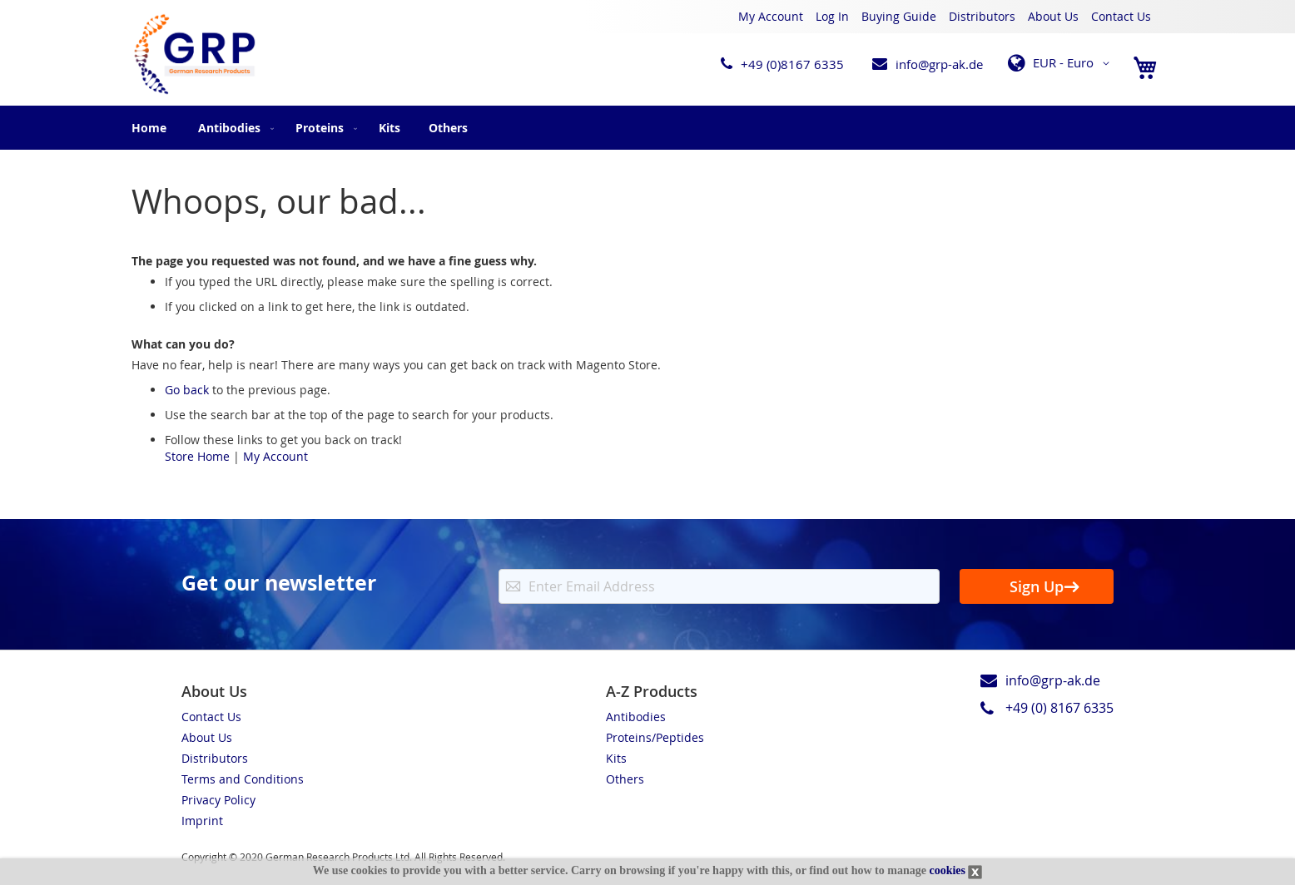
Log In (832, 16)
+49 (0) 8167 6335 (1059, 708)
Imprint (202, 820)
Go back (187, 390)
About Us (1053, 16)
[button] (1061, 63)
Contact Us (1121, 16)
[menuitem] (232, 128)
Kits (616, 758)
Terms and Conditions (242, 779)
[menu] (647, 128)
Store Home (197, 456)
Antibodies (636, 716)
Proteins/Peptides (655, 737)
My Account (770, 16)
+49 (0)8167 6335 (792, 64)
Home (148, 128)
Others (625, 779)
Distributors (982, 16)
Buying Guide (898, 16)
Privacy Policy (218, 800)
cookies (947, 870)
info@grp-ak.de (939, 64)
